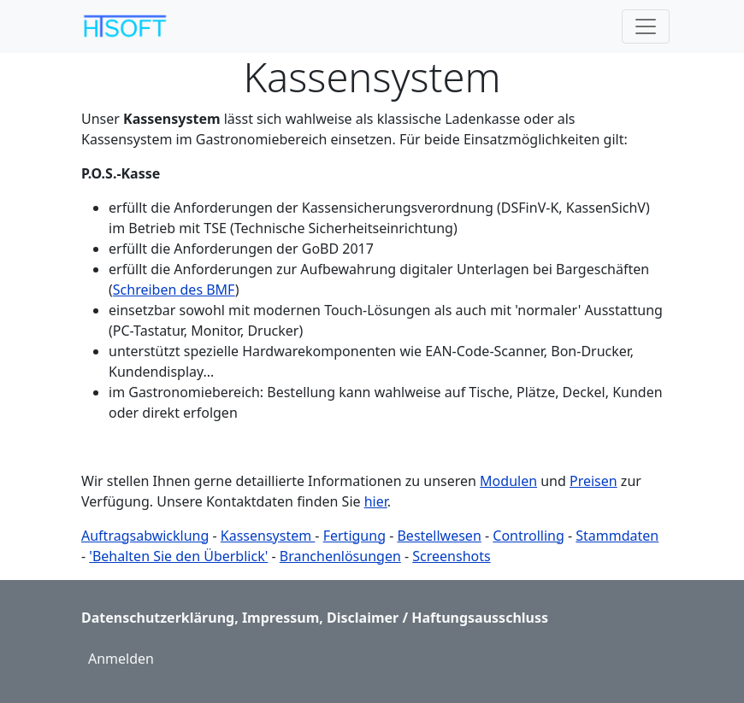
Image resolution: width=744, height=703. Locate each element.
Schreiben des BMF (174, 289)
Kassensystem (268, 535)
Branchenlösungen (340, 556)
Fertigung (354, 535)
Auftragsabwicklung (145, 535)
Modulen (508, 481)
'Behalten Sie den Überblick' (178, 556)
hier (375, 501)
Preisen (593, 481)
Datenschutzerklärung (157, 617)
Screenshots (451, 556)
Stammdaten (617, 535)
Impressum (280, 617)
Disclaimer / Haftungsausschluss (437, 617)
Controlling (528, 535)
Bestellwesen (439, 535)
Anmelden (121, 658)
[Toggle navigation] (646, 26)
